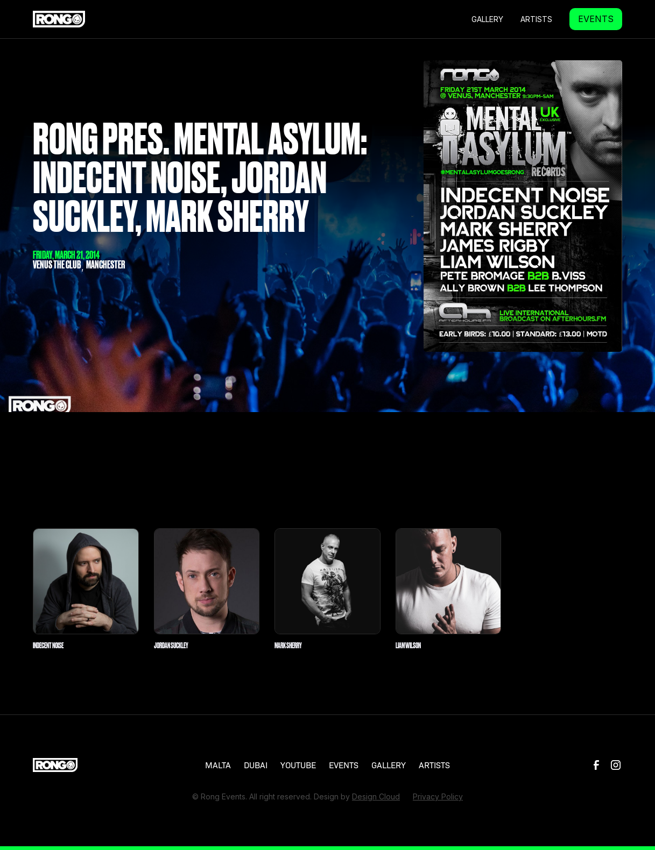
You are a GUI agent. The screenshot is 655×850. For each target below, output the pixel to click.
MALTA (218, 764)
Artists (536, 19)
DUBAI (255, 764)
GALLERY (487, 19)
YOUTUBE (298, 764)
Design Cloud (376, 796)
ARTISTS (434, 764)
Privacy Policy (438, 796)
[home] (59, 19)
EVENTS (596, 18)
